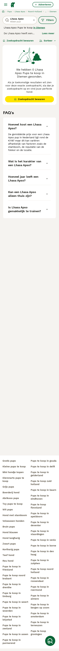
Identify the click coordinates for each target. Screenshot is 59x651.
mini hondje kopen (13, 472)
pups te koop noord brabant (14, 577)
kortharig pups (11, 549)
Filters (47, 20)
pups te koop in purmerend (12, 642)
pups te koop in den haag (42, 553)
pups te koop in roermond (40, 588)
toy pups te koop (12, 503)
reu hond (8, 560)
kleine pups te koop (14, 466)
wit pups (8, 509)
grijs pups (8, 486)
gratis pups (9, 460)
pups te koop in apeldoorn (40, 515)
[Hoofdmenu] (6, 4)
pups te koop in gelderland (40, 474)
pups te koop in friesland (12, 568)
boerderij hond (11, 492)
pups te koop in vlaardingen (40, 533)
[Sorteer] (48, 40)
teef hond (8, 555)
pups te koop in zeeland (12, 627)
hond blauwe (10, 532)
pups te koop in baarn (43, 490)
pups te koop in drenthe (12, 586)
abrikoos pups (11, 498)
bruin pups (9, 526)
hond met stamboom (15, 515)
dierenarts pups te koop (13, 480)
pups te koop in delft (43, 466)
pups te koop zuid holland (41, 483)
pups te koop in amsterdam (40, 615)
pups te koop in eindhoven (40, 497)
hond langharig (11, 538)
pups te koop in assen (15, 634)
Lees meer (48, 33)
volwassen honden (13, 521)
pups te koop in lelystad (12, 618)
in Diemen (39, 27)
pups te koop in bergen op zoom (40, 606)
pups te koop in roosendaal (40, 579)
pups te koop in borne (43, 545)
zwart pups (9, 543)
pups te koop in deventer (40, 524)
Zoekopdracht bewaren (18, 40)
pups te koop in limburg (12, 595)
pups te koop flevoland (38, 506)
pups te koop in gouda (43, 460)
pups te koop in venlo (43, 540)
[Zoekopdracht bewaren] (50, 641)
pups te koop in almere (40, 597)
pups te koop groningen (38, 633)
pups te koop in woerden (12, 609)
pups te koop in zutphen (40, 562)
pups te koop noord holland (42, 571)
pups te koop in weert (15, 602)
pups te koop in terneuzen (40, 624)
